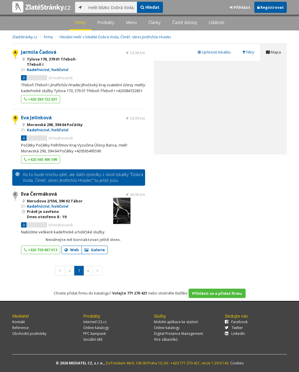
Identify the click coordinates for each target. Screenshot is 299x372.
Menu (131, 22)
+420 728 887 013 (40, 249)
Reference (20, 327)
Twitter (234, 327)
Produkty (105, 22)
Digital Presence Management (178, 333)
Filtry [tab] (248, 52)
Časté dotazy (184, 22)
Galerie (94, 249)
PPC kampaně (94, 333)
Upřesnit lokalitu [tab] (214, 52)
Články (154, 22)
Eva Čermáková (39, 194)
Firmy (80, 22)
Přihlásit (240, 7)
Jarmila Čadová (38, 52)
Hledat (149, 7)
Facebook (236, 321)
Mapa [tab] (273, 52)
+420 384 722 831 (40, 99)
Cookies (237, 363)
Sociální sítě (92, 339)
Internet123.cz (95, 321)
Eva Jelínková (36, 117)
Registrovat (270, 7)
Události (216, 22)
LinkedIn (235, 333)
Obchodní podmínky (29, 333)
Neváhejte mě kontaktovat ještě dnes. (83, 239)
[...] (111, 7)
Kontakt (18, 321)
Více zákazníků (166, 339)
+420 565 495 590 (40, 159)
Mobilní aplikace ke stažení (176, 321)
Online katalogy (96, 327)
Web (72, 249)
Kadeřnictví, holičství (47, 69)
